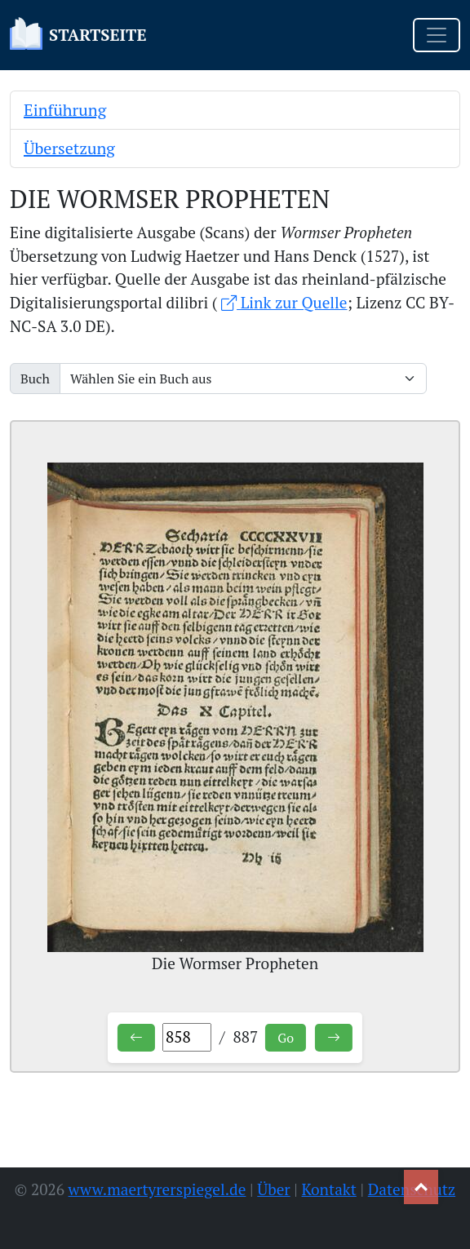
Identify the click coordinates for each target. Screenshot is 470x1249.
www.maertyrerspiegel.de (157, 1189)
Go (285, 1038)
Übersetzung (69, 148)
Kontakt (329, 1189)
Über (273, 1189)
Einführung (65, 110)
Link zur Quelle (284, 302)
